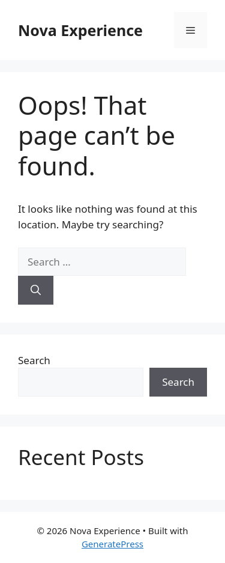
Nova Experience (80, 30)
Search (34, 360)
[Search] (35, 290)
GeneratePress (112, 544)
